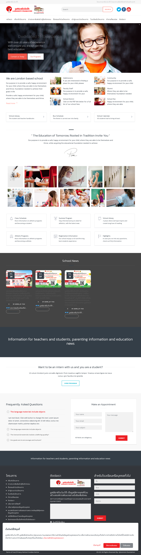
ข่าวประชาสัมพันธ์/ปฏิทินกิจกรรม (39, 19)
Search (108, 9)
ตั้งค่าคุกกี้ (97, 545)
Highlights (106, 236)
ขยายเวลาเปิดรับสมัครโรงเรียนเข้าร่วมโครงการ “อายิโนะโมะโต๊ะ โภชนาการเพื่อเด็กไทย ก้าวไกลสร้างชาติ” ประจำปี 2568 (48, 294)
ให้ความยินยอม (111, 545)
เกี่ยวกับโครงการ (20, 19)
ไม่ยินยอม (126, 545)
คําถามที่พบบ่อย (111, 19)
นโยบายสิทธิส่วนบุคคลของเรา (53, 538)
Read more (10, 103)
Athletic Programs (21, 236)
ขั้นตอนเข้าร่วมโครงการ (61, 19)
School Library (108, 218)
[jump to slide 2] (71, 70)
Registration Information (68, 236)
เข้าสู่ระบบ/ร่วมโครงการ (80, 19)
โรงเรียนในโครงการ (97, 19)
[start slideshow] (67, 70)
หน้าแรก (9, 19)
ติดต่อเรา (122, 19)
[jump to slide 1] (69, 70)
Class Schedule (20, 218)
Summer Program (65, 218)
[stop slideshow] (74, 70)
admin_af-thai (20, 304)
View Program (70, 383)
